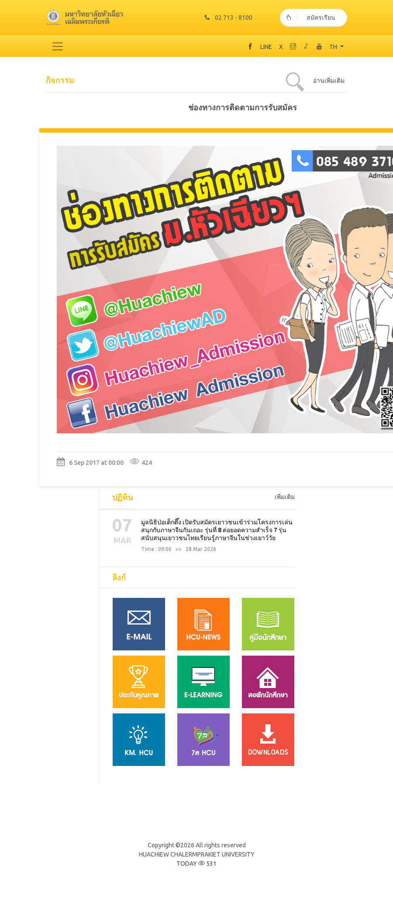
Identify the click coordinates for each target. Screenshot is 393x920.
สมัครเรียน (307, 18)
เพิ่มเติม (285, 497)
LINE (266, 47)
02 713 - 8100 (230, 17)
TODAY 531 (196, 863)
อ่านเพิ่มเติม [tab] (329, 80)
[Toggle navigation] (57, 47)
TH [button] (333, 47)
